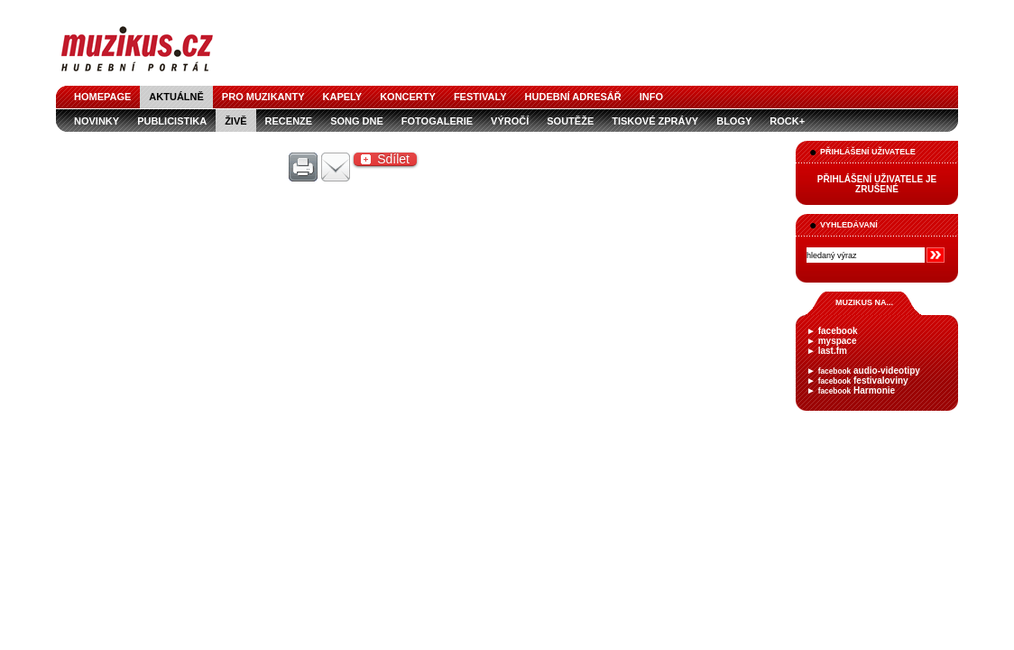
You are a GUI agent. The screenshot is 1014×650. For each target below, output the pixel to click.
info (651, 96)
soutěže (570, 121)
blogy (733, 121)
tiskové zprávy (655, 121)
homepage (102, 96)
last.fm (832, 351)
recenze (289, 121)
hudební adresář (573, 96)
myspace (837, 341)
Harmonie (856, 390)
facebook (838, 331)
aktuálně (176, 96)
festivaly (480, 96)
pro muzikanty (263, 96)
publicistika (172, 121)
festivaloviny (863, 380)
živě (235, 121)
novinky (96, 121)
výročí (510, 121)
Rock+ (787, 121)
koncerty (408, 96)
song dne (356, 121)
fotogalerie (437, 121)
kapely (343, 96)
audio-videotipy (869, 371)
